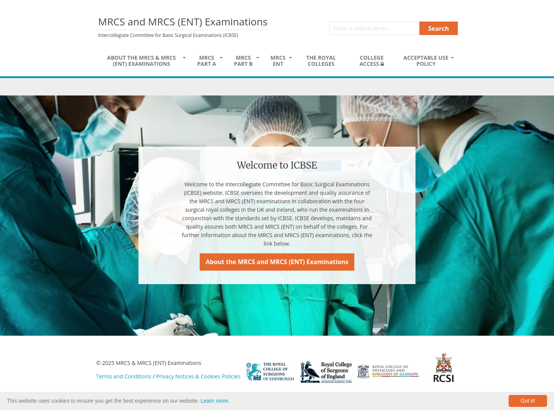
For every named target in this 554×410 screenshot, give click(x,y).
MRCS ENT (277, 60)
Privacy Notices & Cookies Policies (198, 376)
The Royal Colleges (321, 60)
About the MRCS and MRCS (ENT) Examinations (277, 262)
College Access (371, 60)
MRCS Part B (243, 60)
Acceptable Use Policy (426, 60)
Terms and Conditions (123, 376)
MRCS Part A (206, 60)
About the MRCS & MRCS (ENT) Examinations (141, 60)
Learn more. (215, 401)
